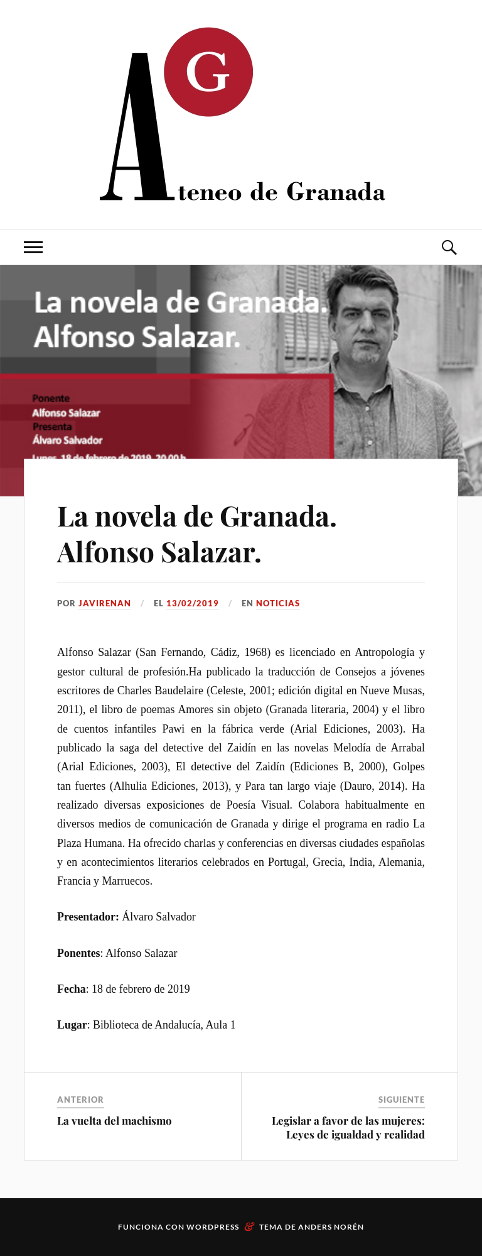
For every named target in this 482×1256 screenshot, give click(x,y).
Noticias (278, 603)
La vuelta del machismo (114, 1120)
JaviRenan (104, 603)
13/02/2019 (192, 603)
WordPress (212, 1226)
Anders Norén (331, 1226)
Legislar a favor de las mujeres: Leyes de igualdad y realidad (348, 1127)
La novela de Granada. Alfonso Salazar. (197, 532)
